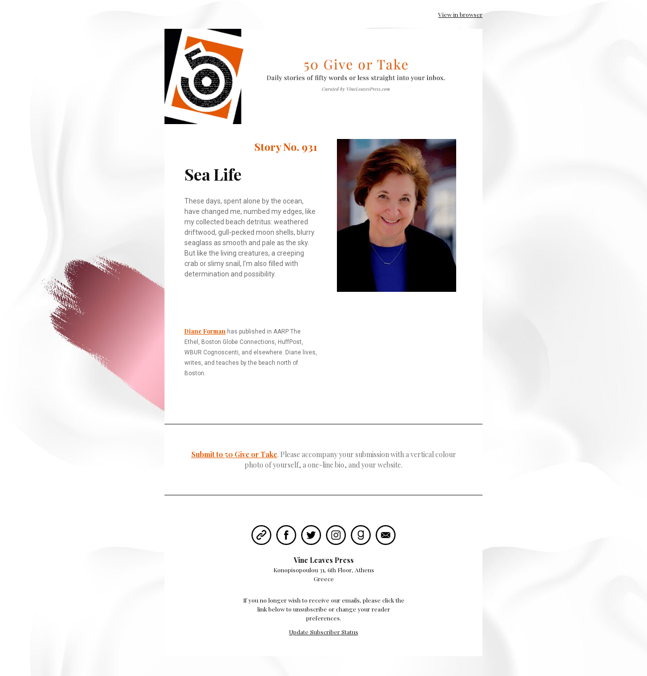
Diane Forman (205, 331)
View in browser (460, 14)
